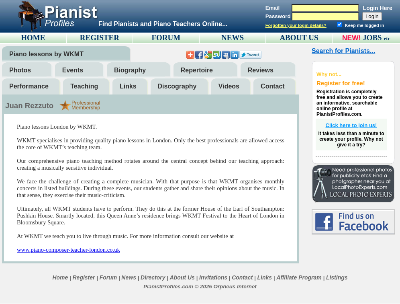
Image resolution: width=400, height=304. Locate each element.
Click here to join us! (351, 125)
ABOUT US (299, 37)
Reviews (260, 70)
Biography (130, 70)
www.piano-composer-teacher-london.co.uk (68, 249)
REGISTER (99, 37)
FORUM (166, 37)
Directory (153, 277)
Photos (20, 70)
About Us (182, 277)
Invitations (213, 277)
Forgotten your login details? (296, 25)
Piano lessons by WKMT (46, 54)
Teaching (84, 86)
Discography (177, 86)
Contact (273, 86)
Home (60, 277)
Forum (108, 277)
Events (72, 70)
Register (83, 277)
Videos (228, 86)
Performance (29, 86)
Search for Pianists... (343, 50)
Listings (337, 277)
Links (128, 86)
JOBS (376, 37)
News (128, 277)
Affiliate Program (299, 277)
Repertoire (197, 70)
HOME (33, 37)
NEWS (232, 37)
